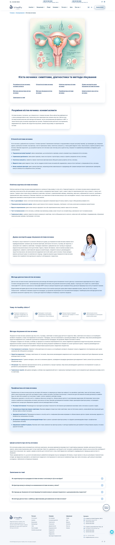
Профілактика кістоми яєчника (66, 92)
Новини (68, 528)
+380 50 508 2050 (47, 1)
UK (88, 7)
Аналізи (31, 7)
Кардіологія (51, 530)
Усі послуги (34, 518)
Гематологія (52, 522)
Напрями (55, 7)
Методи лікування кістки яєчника (44, 92)
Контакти (68, 524)
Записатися (99, 7)
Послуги (64, 7)
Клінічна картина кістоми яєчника (67, 85)
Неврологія (51, 532)
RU (91, 7)
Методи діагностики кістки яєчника (22, 92)
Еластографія (35, 528)
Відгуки (68, 522)
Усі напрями (52, 518)
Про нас (77, 7)
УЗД (33, 526)
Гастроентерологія (53, 520)
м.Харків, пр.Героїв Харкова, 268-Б (50, 2)
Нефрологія (51, 534)
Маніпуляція (34, 524)
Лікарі (48, 7)
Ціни (71, 7)
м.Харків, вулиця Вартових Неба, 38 (80, 2)
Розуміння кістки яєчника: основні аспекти (22, 85)
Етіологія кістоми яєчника (44, 84)
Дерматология (52, 526)
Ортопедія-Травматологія (55, 536)
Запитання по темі (19, 97)
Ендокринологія (52, 528)
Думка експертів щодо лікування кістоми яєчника (91, 85)
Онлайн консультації (36, 530)
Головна (12, 13)
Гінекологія (51, 524)
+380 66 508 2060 (76, 1)
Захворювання (20, 13)
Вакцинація (40, 7)
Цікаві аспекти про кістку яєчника (90, 92)
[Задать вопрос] (112, 532)
